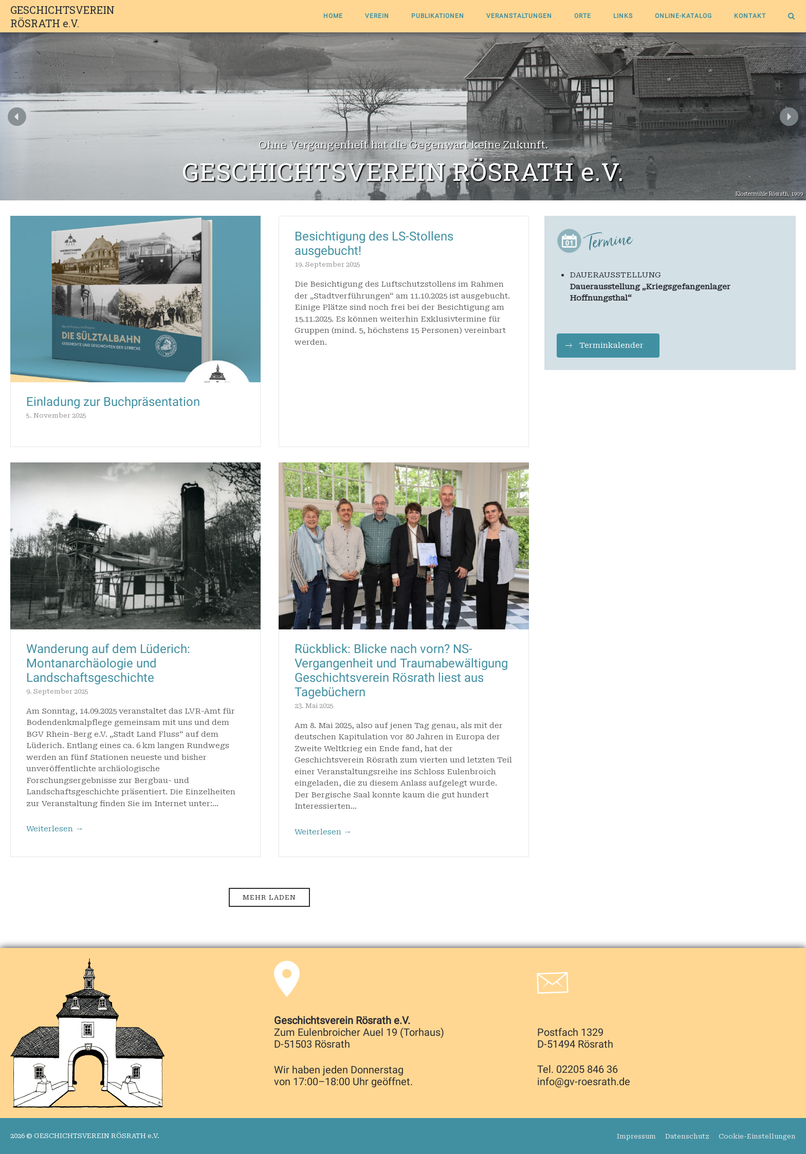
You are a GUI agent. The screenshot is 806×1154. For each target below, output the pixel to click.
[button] (17, 116)
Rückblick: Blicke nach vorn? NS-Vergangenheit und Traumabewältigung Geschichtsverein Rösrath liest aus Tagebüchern (401, 670)
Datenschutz (687, 1136)
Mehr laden (269, 897)
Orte (582, 16)
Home (333, 16)
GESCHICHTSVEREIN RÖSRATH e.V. (62, 16)
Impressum (636, 1136)
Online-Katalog (683, 16)
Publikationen (437, 16)
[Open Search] (791, 17)
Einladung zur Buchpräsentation (113, 402)
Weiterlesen (55, 829)
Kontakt (750, 16)
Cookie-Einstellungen (757, 1136)
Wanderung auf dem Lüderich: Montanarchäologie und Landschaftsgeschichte (108, 663)
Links (623, 16)
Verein (377, 16)
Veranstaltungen (519, 16)
